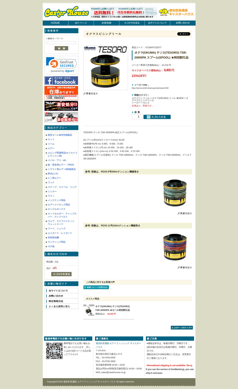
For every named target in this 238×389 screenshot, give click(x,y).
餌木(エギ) (53, 173)
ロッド (51, 139)
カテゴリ (136, 98)
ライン (51, 195)
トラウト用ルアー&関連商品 (62, 169)
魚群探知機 (53, 237)
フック (51, 182)
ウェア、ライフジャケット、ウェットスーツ (62, 222)
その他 (51, 246)
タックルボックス (56, 209)
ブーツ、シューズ (56, 228)
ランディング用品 (56, 242)
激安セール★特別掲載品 (60, 135)
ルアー (51, 148)
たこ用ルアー (54, 178)
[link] (61, 65)
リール (51, 144)
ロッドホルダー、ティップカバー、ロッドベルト (62, 215)
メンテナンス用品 (56, 200)
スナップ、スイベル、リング (62, 187)
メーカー (136, 102)
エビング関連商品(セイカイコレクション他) (62, 154)
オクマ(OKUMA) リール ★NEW (168, 98)
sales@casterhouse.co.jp (113, 372)
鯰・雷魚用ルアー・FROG (61, 164)
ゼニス (146, 102)
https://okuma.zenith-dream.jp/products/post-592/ (150, 88)
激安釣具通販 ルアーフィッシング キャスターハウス (89, 381)
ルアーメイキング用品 (59, 204)
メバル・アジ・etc (57, 160)
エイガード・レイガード (60, 233)
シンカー (52, 191)
